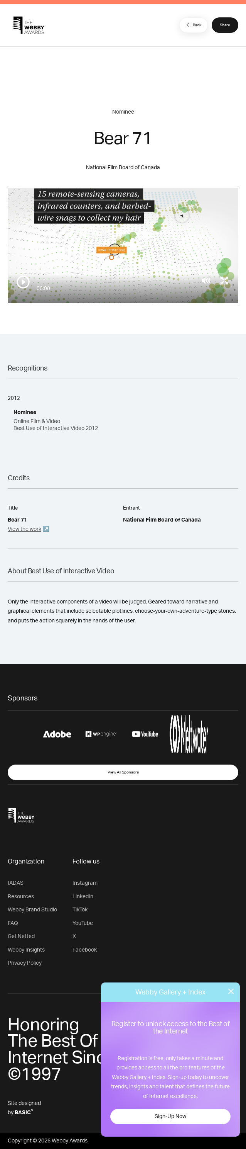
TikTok (80, 910)
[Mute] (206, 280)
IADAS (16, 883)
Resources (21, 896)
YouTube (82, 923)
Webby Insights (26, 950)
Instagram (85, 883)
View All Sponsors (123, 772)
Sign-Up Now (170, 1116)
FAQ (13, 923)
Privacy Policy (25, 963)
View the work (24, 529)
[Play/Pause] (23, 282)
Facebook (84, 950)
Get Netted (21, 936)
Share (225, 25)
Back (192, 25)
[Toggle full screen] (224, 280)
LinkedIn (82, 896)
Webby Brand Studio (32, 910)
